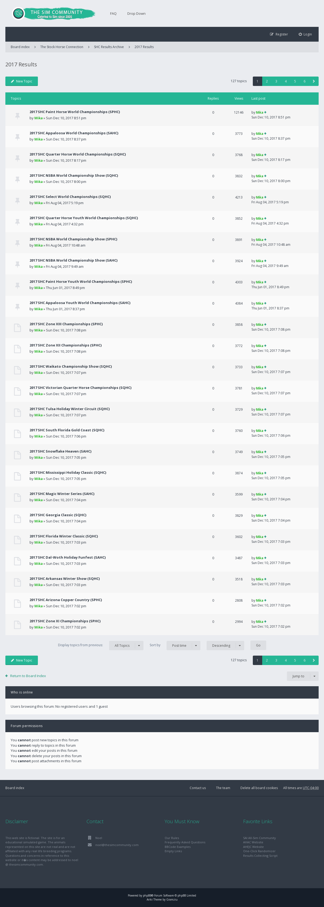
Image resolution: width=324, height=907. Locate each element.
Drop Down (136, 13)
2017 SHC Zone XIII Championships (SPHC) (66, 323)
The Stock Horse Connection (61, 47)
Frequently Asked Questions (185, 842)
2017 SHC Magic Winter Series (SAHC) (62, 493)
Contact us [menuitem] (198, 788)
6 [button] (304, 81)
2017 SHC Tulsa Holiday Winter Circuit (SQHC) (70, 408)
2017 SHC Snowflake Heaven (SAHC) (60, 451)
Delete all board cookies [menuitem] (259, 788)
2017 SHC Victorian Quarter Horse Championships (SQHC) (80, 387)
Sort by (175, 645)
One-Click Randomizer (259, 851)
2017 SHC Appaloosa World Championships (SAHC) (74, 133)
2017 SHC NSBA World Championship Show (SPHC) (73, 239)
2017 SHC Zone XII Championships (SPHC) (66, 345)
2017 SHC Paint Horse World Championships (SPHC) (75, 111)
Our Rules (172, 838)
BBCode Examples (177, 847)
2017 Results (144, 47)
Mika (38, 117)
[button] (314, 81)
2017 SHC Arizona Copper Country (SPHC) (66, 599)
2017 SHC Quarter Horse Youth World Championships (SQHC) (84, 217)
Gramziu (172, 899)
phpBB (147, 895)
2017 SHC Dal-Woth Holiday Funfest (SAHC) (68, 557)
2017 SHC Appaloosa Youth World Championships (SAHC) (80, 302)
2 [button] (267, 81)
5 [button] (295, 81)
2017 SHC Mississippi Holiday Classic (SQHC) (68, 472)
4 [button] (286, 81)
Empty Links (173, 851)
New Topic (21, 81)
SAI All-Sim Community (259, 838)
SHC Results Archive (109, 47)
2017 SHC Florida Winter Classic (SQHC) (64, 536)
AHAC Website (253, 842)
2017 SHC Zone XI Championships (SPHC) (65, 621)
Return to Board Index (28, 675)
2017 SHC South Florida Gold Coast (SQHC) (67, 430)
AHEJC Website (253, 847)
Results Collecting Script (260, 856)
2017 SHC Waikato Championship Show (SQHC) (71, 366)
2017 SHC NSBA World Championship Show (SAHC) (73, 260)
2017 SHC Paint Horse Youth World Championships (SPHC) (81, 281)
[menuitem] (305, 34)
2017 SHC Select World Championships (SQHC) (70, 196)
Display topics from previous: (100, 645)
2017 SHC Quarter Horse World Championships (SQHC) (78, 154)
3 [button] (276, 81)
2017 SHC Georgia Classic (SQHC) (58, 514)
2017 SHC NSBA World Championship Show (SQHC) (74, 175)
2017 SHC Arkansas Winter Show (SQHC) (65, 578)
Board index (14, 788)
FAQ (113, 13)
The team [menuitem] (223, 788)
